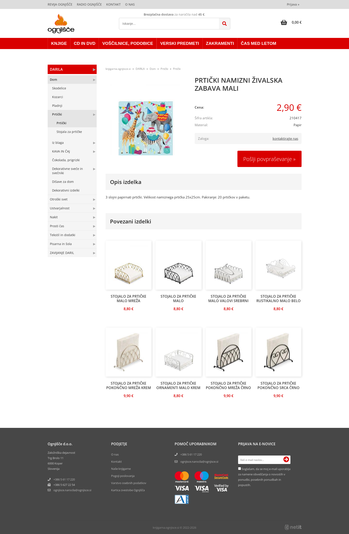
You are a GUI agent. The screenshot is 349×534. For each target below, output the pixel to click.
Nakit (54, 217)
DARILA (56, 69)
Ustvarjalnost (59, 208)
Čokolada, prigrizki (66, 160)
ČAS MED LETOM (258, 43)
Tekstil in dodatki (62, 235)
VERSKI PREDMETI (179, 43)
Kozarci (57, 97)
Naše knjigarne (121, 469)
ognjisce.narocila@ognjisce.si (199, 462)
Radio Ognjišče (89, 4)
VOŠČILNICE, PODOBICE (127, 43)
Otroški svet (58, 199)
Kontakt (113, 4)
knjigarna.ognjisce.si (118, 69)
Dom (53, 79)
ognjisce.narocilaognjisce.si (72, 490)
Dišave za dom (63, 181)
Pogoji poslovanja (123, 476)
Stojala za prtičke (69, 132)
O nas (130, 4)
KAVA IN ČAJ (61, 151)
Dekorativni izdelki (66, 190)
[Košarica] (291, 22)
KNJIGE (59, 43)
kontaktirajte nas (285, 138)
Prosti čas (57, 226)
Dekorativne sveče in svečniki (67, 171)
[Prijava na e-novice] (286, 460)
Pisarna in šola (61, 244)
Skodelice (59, 88)
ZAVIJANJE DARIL (62, 253)
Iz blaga (58, 142)
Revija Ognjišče (60, 4)
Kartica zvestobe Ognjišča (128, 490)
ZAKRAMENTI (220, 43)
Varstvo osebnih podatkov (128, 483)
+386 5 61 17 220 (64, 479)
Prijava (293, 4)
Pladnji (57, 105)
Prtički (57, 114)
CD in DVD (84, 43)
